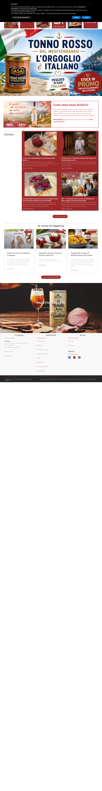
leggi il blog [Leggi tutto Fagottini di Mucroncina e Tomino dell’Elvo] (42, 265)
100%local (39, 345)
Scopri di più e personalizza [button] (21, 17)
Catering (71, 341)
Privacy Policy (83, 379)
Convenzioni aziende (42, 366)
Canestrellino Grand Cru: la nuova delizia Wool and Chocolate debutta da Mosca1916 (40, 200)
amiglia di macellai (43, 349)
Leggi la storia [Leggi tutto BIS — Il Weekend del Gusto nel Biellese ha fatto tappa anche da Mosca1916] (66, 209)
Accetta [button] (86, 17)
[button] (90, 4)
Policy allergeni (41, 371)
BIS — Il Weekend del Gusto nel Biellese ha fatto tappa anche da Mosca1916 (77, 200)
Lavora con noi (40, 362)
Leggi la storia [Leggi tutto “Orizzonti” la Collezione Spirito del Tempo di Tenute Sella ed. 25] (66, 168)
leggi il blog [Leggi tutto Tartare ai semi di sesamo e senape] (10, 268)
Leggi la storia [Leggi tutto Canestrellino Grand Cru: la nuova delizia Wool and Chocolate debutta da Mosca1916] (28, 209)
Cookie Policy (92, 379)
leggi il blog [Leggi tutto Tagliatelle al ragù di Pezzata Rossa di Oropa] (74, 270)
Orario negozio (9, 351)
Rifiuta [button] (76, 17)
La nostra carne (41, 341)
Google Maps (9, 356)
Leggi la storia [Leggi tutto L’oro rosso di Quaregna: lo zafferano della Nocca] (28, 168)
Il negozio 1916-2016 (42, 354)
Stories (38, 358)
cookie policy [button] (33, 8)
